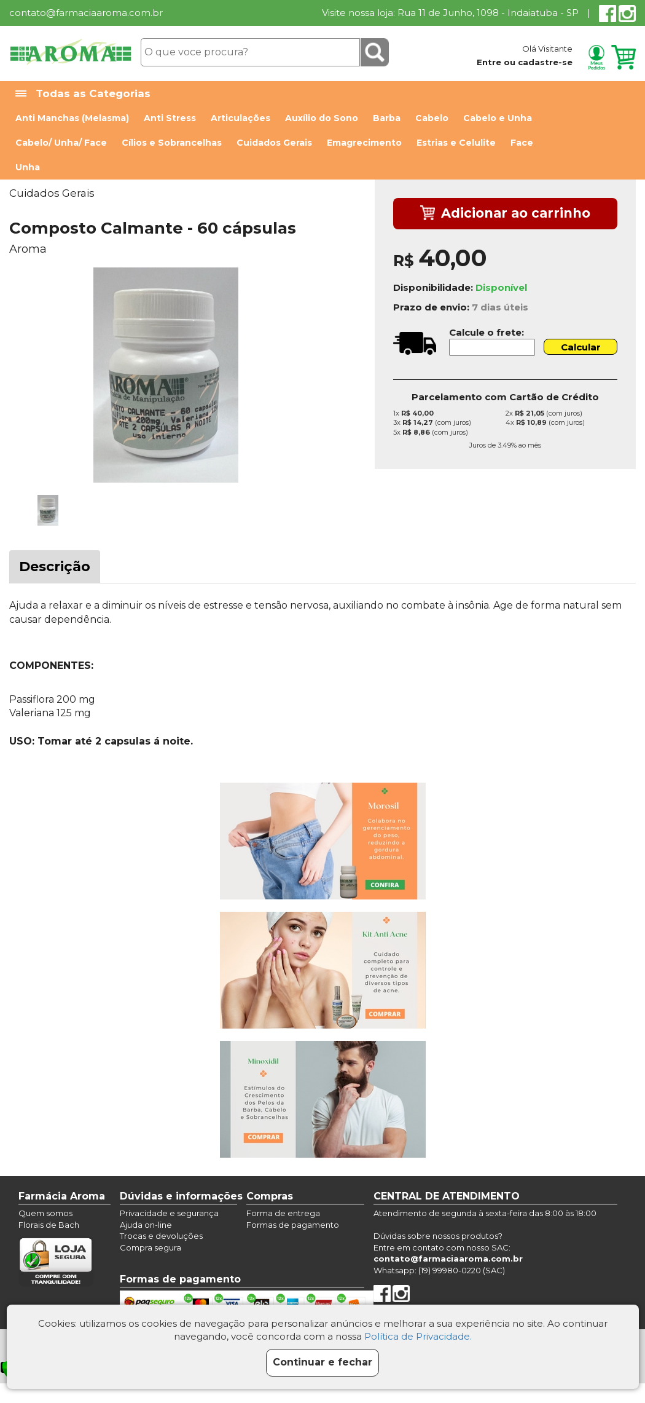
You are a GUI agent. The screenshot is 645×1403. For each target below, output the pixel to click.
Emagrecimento (364, 142)
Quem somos (45, 1213)
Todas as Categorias (82, 93)
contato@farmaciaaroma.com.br (86, 12)
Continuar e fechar (322, 1362)
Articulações (240, 118)
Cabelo (431, 118)
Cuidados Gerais (274, 142)
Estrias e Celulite (456, 142)
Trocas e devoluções (161, 1236)
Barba (387, 118)
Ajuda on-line (146, 1225)
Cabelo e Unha (497, 118)
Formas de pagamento (292, 1225)
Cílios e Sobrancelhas (172, 142)
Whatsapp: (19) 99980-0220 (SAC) (439, 1270)
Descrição (54, 566)
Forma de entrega (283, 1213)
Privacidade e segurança (169, 1213)
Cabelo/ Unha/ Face (61, 142)
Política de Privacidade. (418, 1336)
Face (521, 142)
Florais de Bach (48, 1225)
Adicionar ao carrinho (505, 214)
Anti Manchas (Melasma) (72, 118)
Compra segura (150, 1247)
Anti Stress (170, 118)
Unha (27, 167)
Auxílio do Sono (321, 118)
